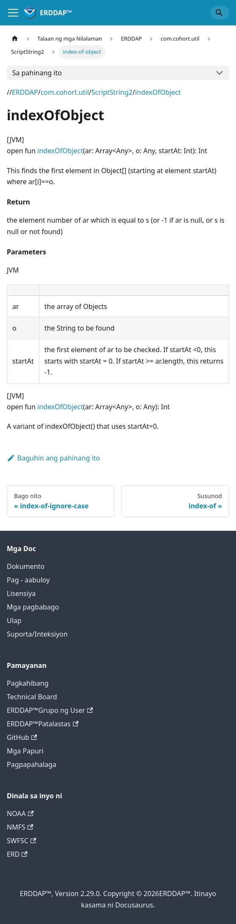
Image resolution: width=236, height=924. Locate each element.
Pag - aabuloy (28, 580)
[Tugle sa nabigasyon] (13, 12)
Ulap (14, 620)
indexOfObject (158, 92)
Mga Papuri (25, 751)
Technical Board (32, 696)
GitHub (22, 737)
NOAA (20, 813)
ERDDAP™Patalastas (42, 723)
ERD (17, 854)
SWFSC (21, 840)
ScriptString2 (112, 92)
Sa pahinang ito (37, 72)
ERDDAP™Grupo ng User (50, 710)
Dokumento (25, 566)
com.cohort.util (65, 92)
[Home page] (15, 38)
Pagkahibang (28, 683)
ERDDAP (25, 92)
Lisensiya (21, 593)
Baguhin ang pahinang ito (53, 458)
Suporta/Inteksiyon (37, 634)
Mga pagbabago (33, 607)
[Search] (220, 12)
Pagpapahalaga (31, 764)
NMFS (20, 827)
